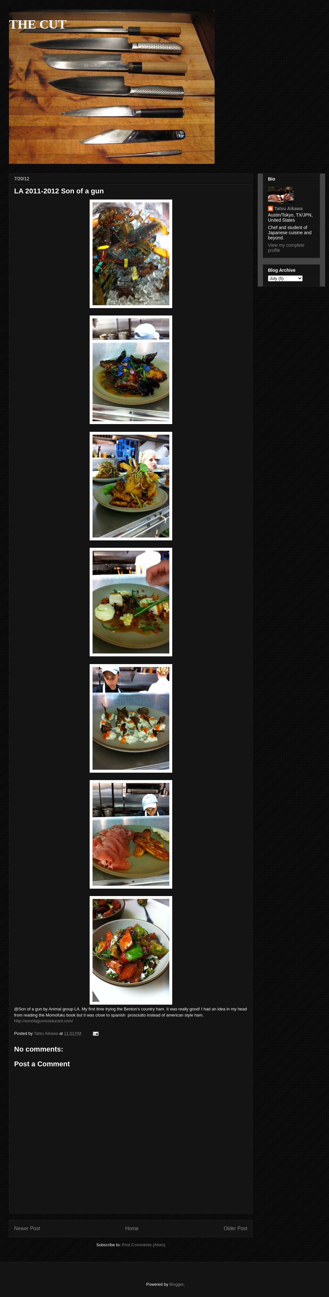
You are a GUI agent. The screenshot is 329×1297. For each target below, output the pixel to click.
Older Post (235, 1228)
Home (132, 1228)
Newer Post (27, 1228)
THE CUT (38, 24)
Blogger (176, 1284)
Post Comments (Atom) (143, 1244)
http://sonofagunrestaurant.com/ (43, 1020)
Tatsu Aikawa (288, 208)
